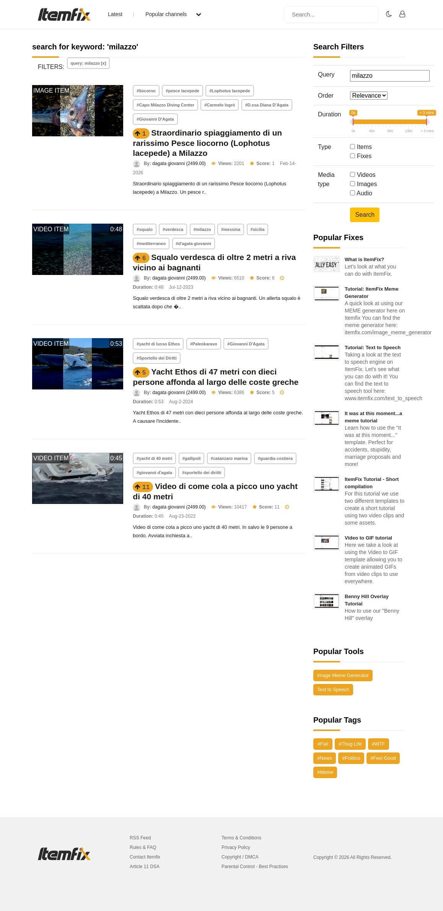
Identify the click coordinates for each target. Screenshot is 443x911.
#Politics (351, 758)
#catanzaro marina (229, 458)
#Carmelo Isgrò (219, 105)
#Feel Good (383, 758)
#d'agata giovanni (193, 243)
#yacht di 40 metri (154, 458)
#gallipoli (191, 458)
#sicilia (258, 229)
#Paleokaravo (203, 344)
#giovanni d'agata (154, 472)
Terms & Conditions (241, 838)
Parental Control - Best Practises (255, 866)
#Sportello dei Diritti (157, 358)
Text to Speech (333, 689)
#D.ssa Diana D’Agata (266, 105)
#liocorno (146, 90)
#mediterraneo (151, 243)
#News (324, 758)
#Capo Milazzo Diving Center (165, 105)
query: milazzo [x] (88, 63)
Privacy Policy (236, 847)
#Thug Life (350, 744)
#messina (230, 229)
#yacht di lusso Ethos (158, 344)
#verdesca (173, 229)
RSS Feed (140, 838)
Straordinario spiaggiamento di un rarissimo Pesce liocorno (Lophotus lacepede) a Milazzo (207, 142)
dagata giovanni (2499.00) (178, 163)
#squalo (145, 229)
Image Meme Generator (343, 675)
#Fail (323, 744)
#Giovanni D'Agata (155, 119)
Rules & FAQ (143, 847)
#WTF (378, 744)
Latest (115, 14)
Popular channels (173, 14)
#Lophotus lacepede (229, 90)
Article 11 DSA (145, 866)
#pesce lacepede (182, 90)
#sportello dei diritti (201, 472)
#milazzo (202, 229)
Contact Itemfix (145, 857)
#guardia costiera (275, 458)
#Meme (325, 772)
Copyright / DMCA (240, 857)
